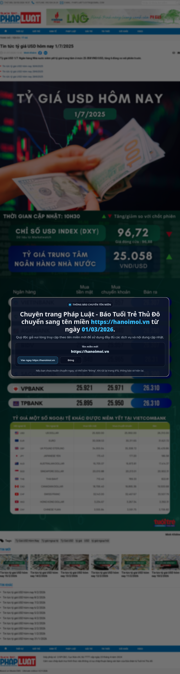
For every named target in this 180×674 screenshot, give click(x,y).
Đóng (71, 360)
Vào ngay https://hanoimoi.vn (38, 360)
